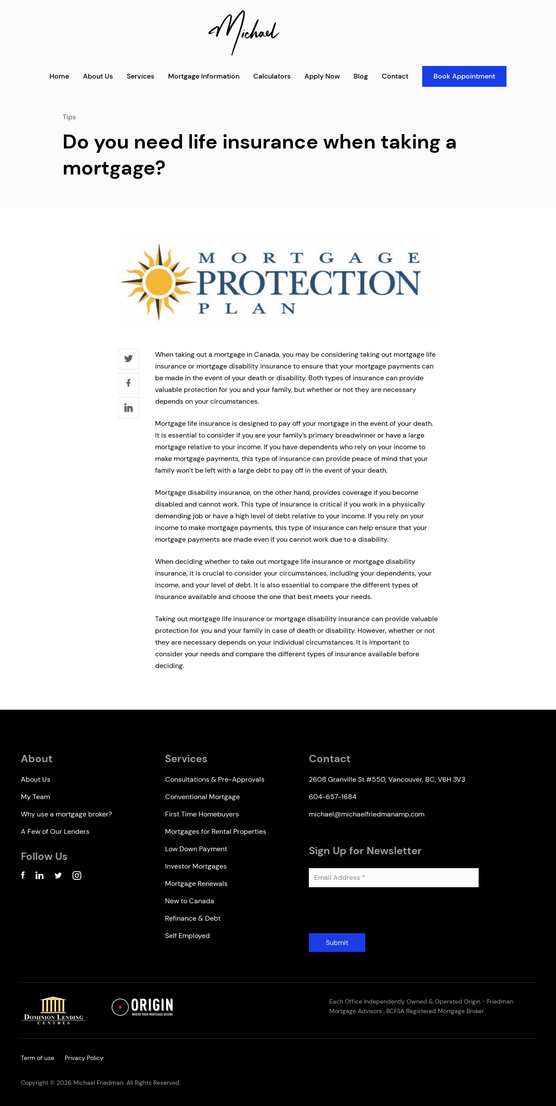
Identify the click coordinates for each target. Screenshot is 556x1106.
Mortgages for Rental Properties (215, 831)
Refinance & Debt (193, 918)
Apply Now (322, 76)
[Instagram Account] (77, 877)
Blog (361, 76)
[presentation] (375, 914)
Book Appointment (464, 76)
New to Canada (189, 900)
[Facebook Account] (23, 877)
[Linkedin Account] (39, 877)
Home (59, 76)
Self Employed (187, 935)
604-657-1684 (333, 796)
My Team (35, 796)
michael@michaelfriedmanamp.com (366, 814)
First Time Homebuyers (202, 814)
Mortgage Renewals (196, 883)
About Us (98, 76)
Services (140, 76)
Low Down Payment (196, 848)
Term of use (37, 1058)
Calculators (272, 76)
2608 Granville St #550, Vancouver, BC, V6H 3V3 (387, 779)
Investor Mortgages (196, 866)
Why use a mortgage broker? (66, 814)
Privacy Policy (84, 1058)
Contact (395, 76)
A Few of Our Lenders (55, 831)
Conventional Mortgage (202, 796)
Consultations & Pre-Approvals (215, 779)
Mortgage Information (203, 76)
